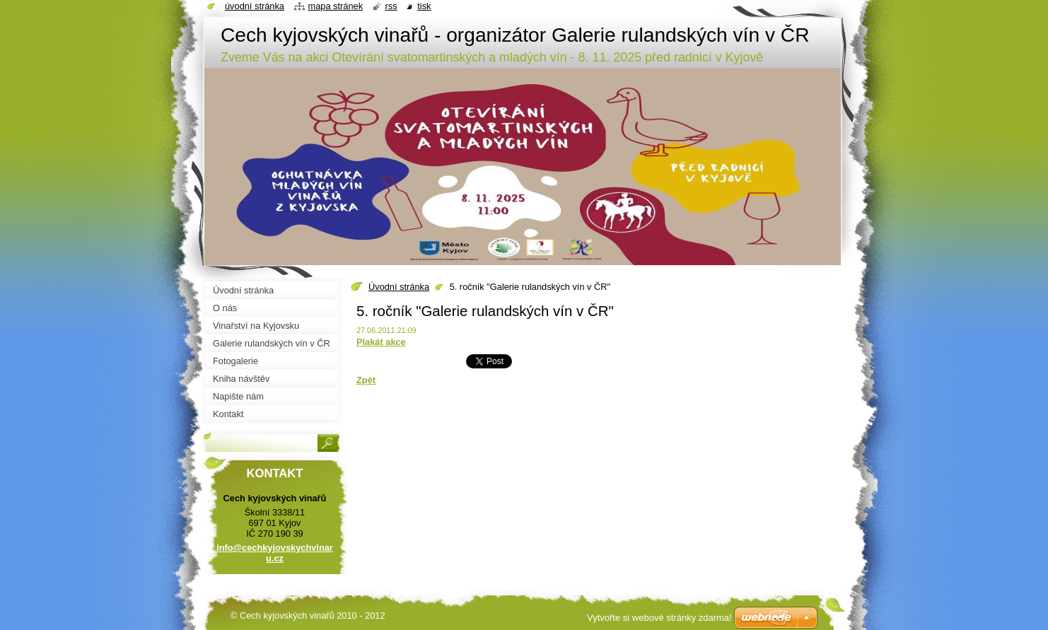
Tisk (424, 6)
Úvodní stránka (398, 286)
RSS (391, 6)
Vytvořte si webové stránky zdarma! (659, 617)
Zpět (365, 380)
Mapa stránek (335, 6)
